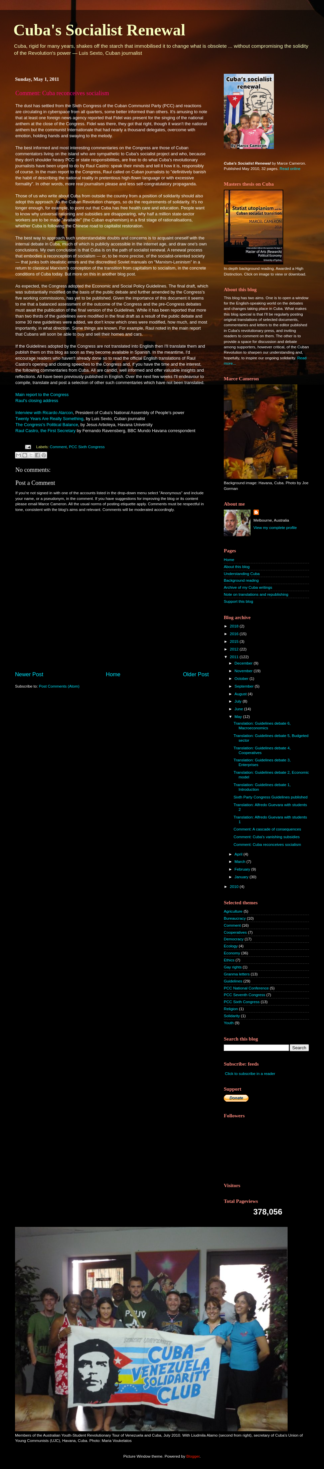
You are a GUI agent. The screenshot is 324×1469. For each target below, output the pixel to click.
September (244, 686)
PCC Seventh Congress (244, 994)
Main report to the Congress (41, 394)
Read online (290, 168)
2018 (234, 626)
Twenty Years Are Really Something (49, 418)
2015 (234, 641)
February (242, 869)
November (244, 671)
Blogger (193, 1456)
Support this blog (238, 601)
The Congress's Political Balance (46, 424)
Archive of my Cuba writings (248, 587)
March (240, 861)
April (239, 854)
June (239, 709)
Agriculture (233, 911)
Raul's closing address (37, 400)
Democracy (234, 939)
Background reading (241, 580)
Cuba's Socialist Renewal (99, 30)
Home (113, 674)
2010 (234, 886)
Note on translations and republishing (256, 594)
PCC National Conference (246, 988)
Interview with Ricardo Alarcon (44, 412)
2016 (234, 633)
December (244, 663)
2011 (234, 657)
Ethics (229, 960)
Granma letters (237, 974)
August (241, 694)
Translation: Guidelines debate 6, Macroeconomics (262, 725)
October (242, 678)
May (238, 716)
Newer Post (29, 674)
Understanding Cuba (242, 573)
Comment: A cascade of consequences (267, 829)
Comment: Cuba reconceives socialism (267, 844)
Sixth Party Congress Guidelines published (270, 797)
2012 (234, 649)
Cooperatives (235, 932)
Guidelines (233, 981)
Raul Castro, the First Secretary (45, 430)
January (242, 877)
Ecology (231, 946)
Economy (232, 953)
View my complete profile (275, 527)
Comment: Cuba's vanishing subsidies (266, 837)
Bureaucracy (235, 918)
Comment (58, 446)
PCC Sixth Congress (87, 446)
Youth (228, 1023)
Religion (231, 1008)
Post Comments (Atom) (59, 686)
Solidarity (232, 1016)
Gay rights (232, 967)
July (238, 701)
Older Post (196, 674)
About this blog (237, 566)
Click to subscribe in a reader (250, 1073)
